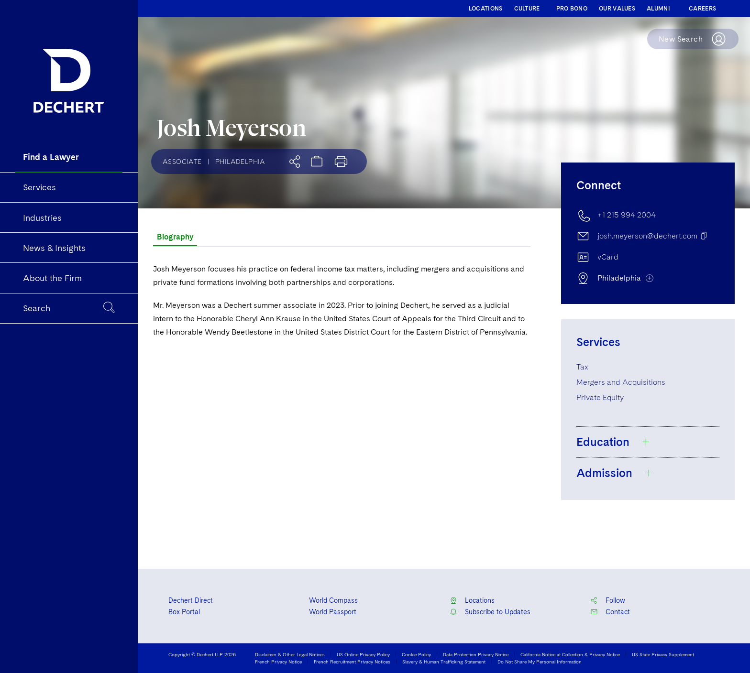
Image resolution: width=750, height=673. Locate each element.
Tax (582, 366)
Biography (175, 236)
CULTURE (527, 8)
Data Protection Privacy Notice (475, 654)
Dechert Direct (190, 600)
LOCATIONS (486, 8)
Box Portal (184, 612)
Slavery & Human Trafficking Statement (443, 661)
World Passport (332, 612)
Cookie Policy (416, 654)
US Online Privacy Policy (363, 654)
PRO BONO (571, 8)
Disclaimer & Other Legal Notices (290, 654)
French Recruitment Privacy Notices (352, 661)
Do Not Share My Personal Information (539, 661)
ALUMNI (658, 8)
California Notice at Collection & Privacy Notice (570, 654)
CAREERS (702, 8)
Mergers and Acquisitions (620, 382)
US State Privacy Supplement (663, 654)
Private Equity (600, 397)
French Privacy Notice (278, 661)
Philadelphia (240, 161)
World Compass (333, 600)
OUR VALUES (617, 8)
